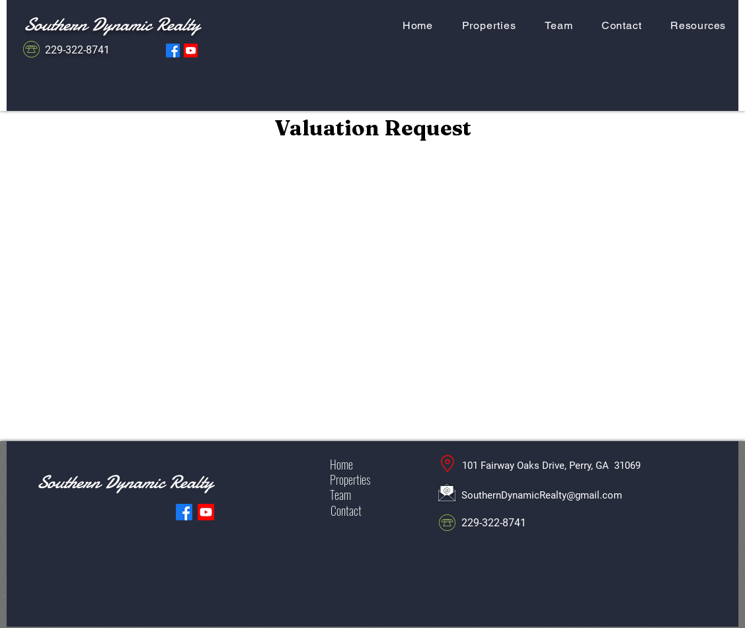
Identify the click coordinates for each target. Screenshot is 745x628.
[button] (698, 25)
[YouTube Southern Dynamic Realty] (191, 50)
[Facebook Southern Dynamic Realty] (173, 50)
